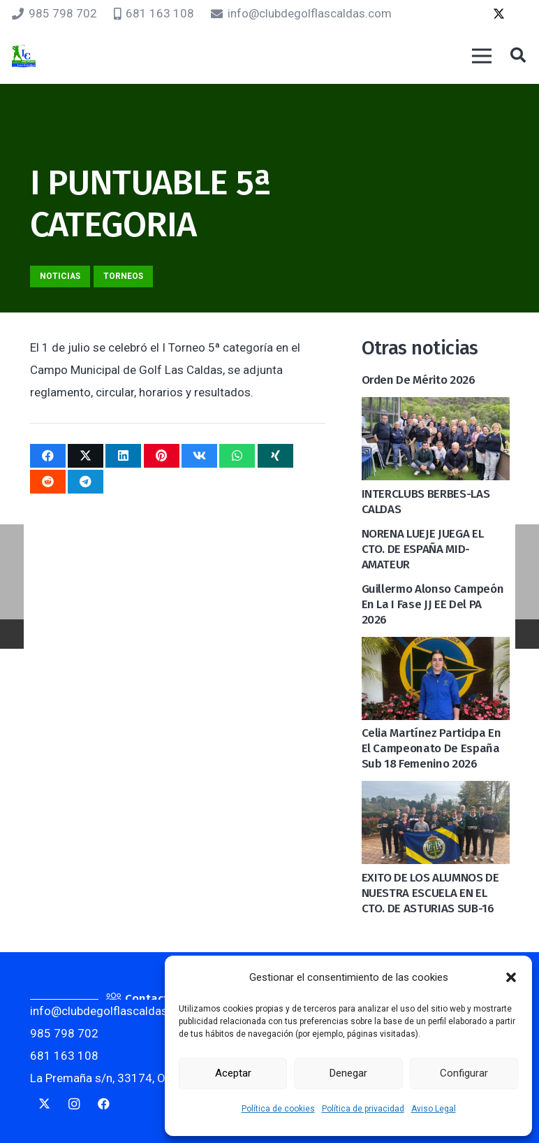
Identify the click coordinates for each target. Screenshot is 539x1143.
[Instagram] (74, 1104)
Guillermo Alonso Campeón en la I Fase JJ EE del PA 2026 (433, 604)
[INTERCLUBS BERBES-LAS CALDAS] (436, 408)
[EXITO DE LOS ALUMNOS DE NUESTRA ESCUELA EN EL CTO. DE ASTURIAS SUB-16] (436, 792)
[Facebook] (104, 1104)
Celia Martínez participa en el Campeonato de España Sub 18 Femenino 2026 (431, 748)
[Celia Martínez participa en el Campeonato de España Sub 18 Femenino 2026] (436, 648)
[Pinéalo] (161, 456)
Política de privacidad (363, 1109)
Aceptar (233, 1073)
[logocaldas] (24, 56)
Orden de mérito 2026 (418, 380)
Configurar (464, 1073)
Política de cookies (278, 1109)
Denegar (348, 1073)
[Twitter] (498, 14)
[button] (511, 977)
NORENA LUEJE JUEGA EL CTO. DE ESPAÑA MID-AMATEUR (423, 549)
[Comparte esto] (48, 456)
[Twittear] (85, 456)
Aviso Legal (433, 1109)
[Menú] (481, 55)
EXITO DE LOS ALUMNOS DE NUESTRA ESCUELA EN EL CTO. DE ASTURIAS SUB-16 (430, 893)
